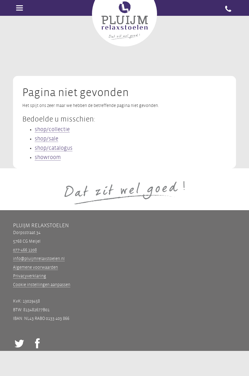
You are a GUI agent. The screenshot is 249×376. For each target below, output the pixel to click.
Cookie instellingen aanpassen (41, 285)
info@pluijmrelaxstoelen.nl (39, 258)
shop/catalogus (53, 148)
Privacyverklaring (29, 276)
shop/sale (46, 139)
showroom (48, 157)
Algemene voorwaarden (35, 267)
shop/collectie (52, 129)
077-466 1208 (25, 250)
